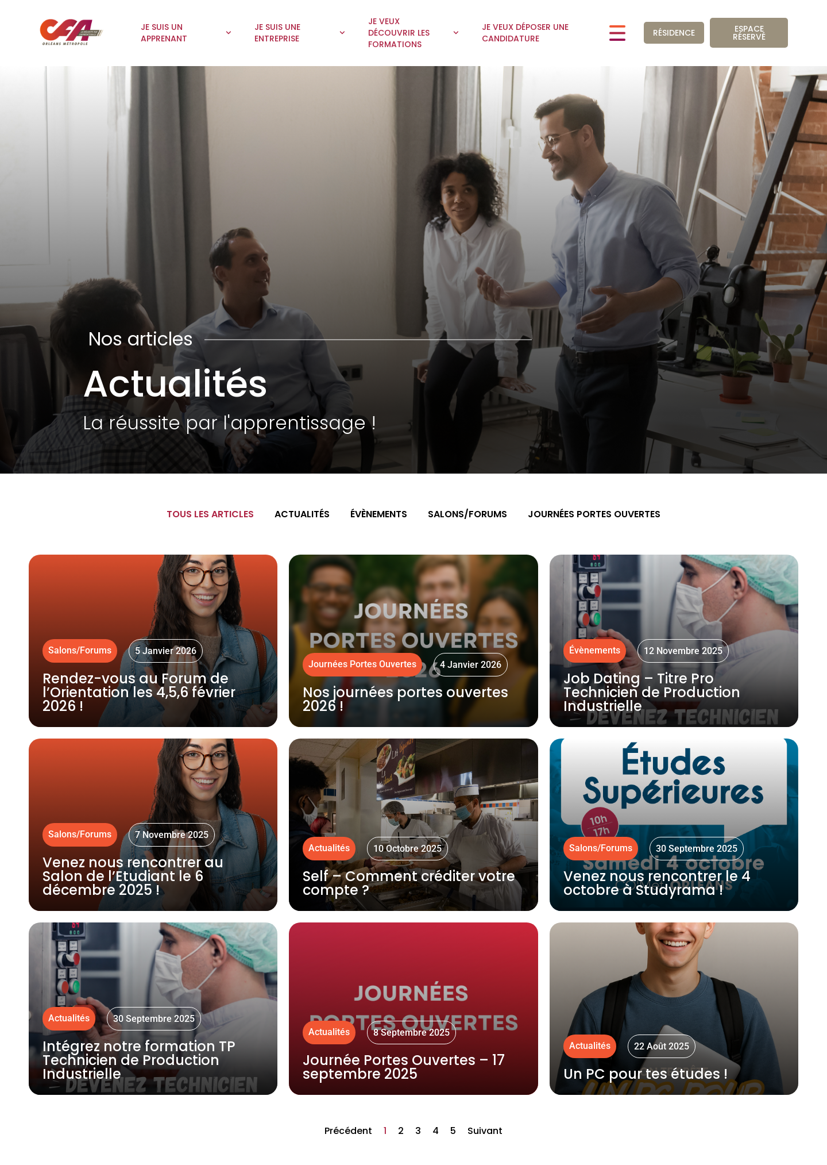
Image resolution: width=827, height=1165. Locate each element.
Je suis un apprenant (186, 32)
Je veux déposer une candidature (525, 32)
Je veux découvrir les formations (413, 33)
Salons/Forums (467, 514)
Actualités (302, 514)
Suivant (485, 1130)
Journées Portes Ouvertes (594, 514)
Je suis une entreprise (299, 32)
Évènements (378, 514)
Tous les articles (210, 514)
